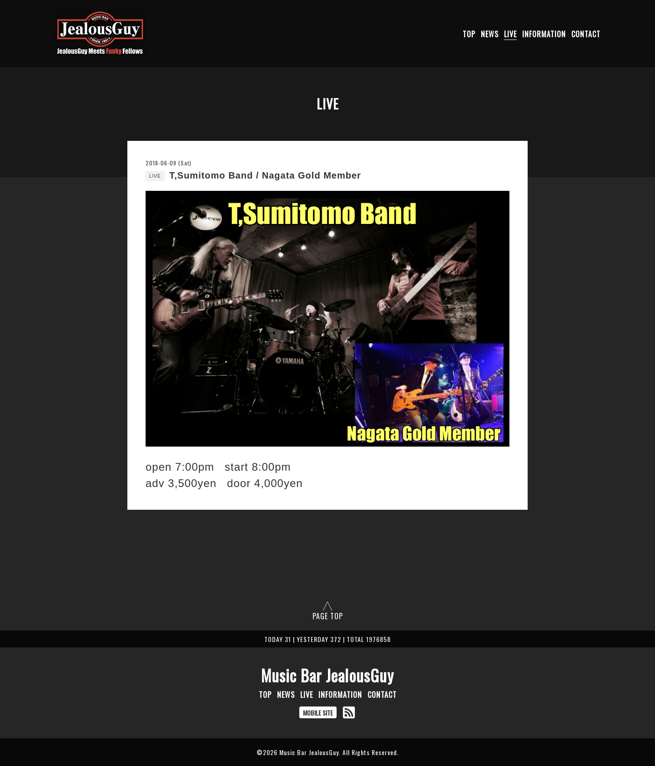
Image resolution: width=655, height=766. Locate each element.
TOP (469, 34)
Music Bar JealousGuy (327, 675)
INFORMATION (544, 34)
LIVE (510, 34)
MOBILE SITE (318, 712)
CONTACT (585, 34)
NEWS (490, 34)
